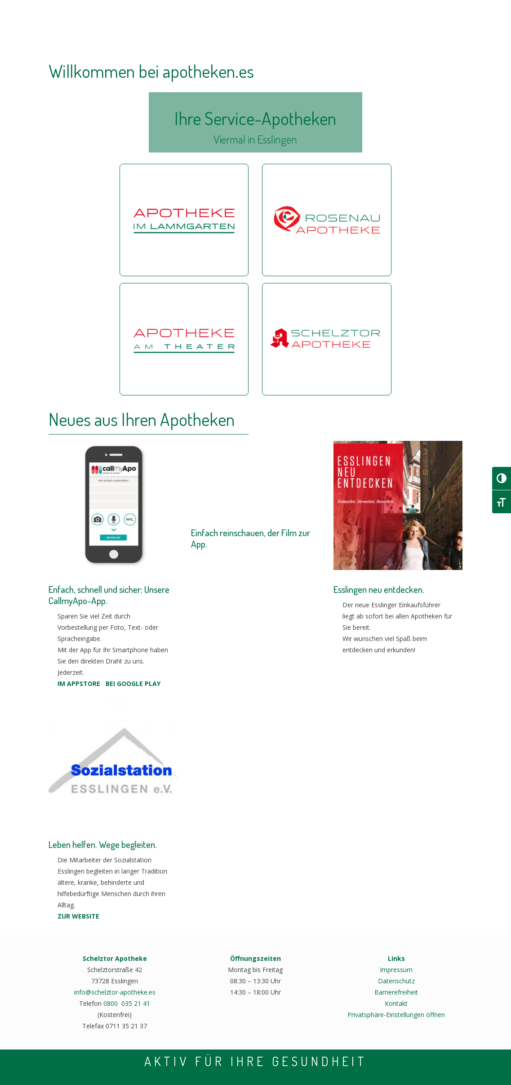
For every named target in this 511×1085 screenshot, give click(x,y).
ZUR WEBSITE (78, 916)
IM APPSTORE (79, 683)
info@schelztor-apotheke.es (115, 992)
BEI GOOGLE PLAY (133, 683)
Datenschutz (396, 981)
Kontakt (396, 1003)
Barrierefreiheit (396, 992)
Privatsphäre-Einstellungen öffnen (396, 1014)
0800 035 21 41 (126, 1003)
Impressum (396, 969)
